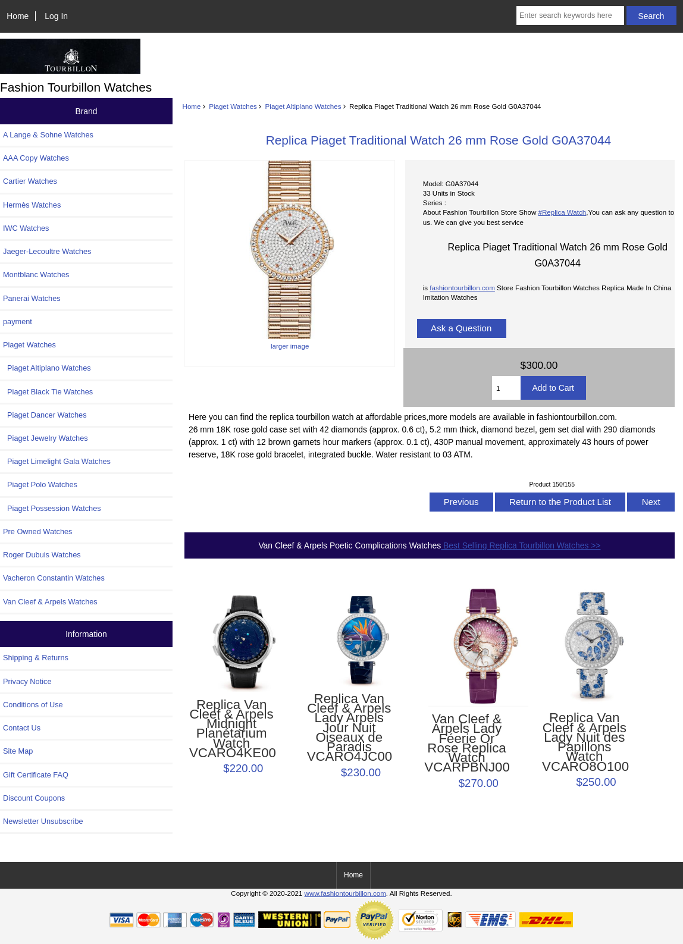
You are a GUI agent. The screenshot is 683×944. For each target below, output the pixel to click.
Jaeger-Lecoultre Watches (47, 251)
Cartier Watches (30, 181)
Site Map (18, 751)
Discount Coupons (34, 798)
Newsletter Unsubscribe (43, 821)
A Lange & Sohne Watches (48, 134)
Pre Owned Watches (37, 531)
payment (17, 321)
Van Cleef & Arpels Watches (50, 601)
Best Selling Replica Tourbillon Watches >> (520, 545)
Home (18, 16)
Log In (56, 16)
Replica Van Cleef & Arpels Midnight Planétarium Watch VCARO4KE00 (231, 729)
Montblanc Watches (36, 274)
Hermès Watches (32, 204)
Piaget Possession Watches (52, 508)
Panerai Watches (32, 298)
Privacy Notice (27, 681)
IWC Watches (26, 228)
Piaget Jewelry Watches (45, 438)
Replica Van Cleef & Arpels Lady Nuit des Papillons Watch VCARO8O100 (584, 742)
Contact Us (21, 727)
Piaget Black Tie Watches (48, 391)
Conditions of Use (33, 704)
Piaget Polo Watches (40, 484)
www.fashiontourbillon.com (345, 893)
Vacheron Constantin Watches (54, 577)
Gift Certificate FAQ (35, 774)
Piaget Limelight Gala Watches (57, 461)
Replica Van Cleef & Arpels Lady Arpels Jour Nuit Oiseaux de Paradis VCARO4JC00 (349, 728)
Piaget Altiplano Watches (303, 106)
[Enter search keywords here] (570, 15)
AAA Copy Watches (36, 157)
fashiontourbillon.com (462, 287)
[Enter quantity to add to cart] (506, 388)
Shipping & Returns (35, 657)
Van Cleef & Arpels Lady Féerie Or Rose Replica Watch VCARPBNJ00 (466, 743)
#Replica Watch (562, 212)
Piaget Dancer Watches (45, 414)
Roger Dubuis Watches (42, 554)
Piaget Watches (233, 106)
